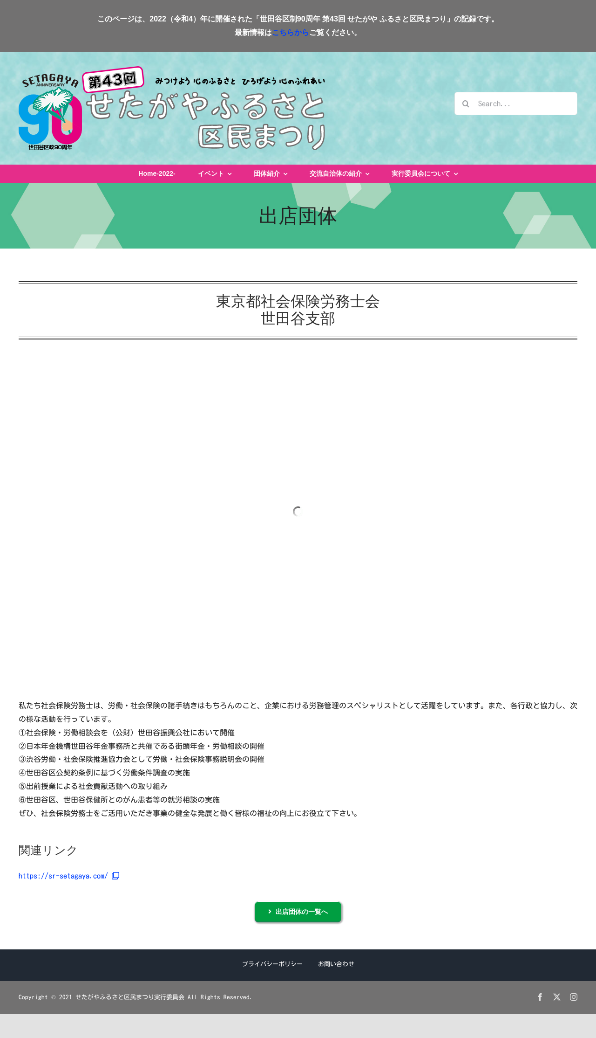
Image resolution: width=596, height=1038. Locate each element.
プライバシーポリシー (272, 964)
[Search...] (515, 103)
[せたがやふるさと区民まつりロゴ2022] (172, 70)
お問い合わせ (336, 964)
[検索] (466, 103)
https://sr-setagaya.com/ (69, 875)
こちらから (290, 32)
